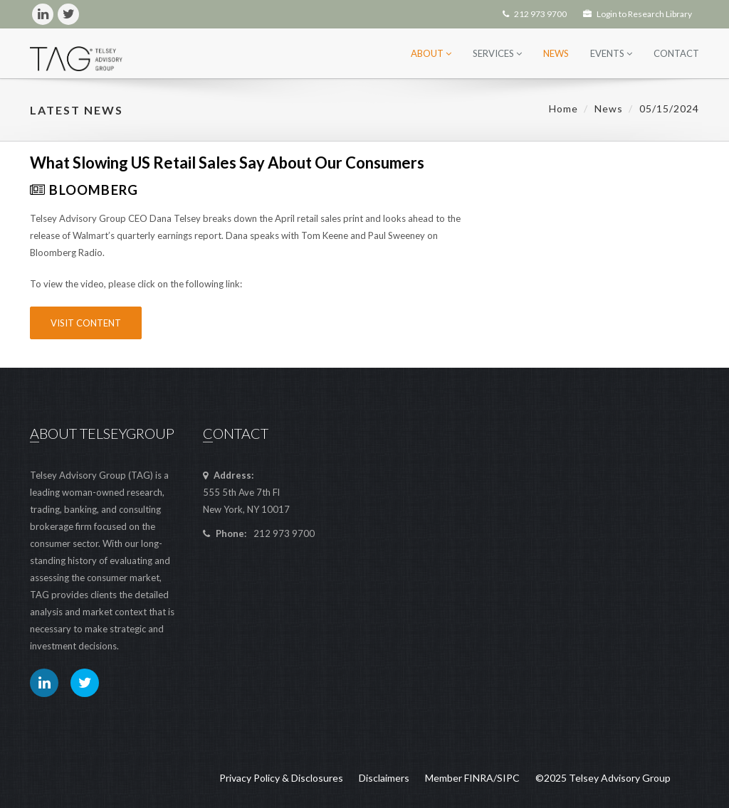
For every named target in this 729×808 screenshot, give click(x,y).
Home (563, 108)
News (556, 53)
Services (497, 53)
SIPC (508, 778)
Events (611, 53)
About (431, 53)
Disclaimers (384, 778)
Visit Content (86, 323)
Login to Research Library (637, 14)
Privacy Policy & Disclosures (281, 778)
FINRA (478, 778)
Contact (676, 53)
